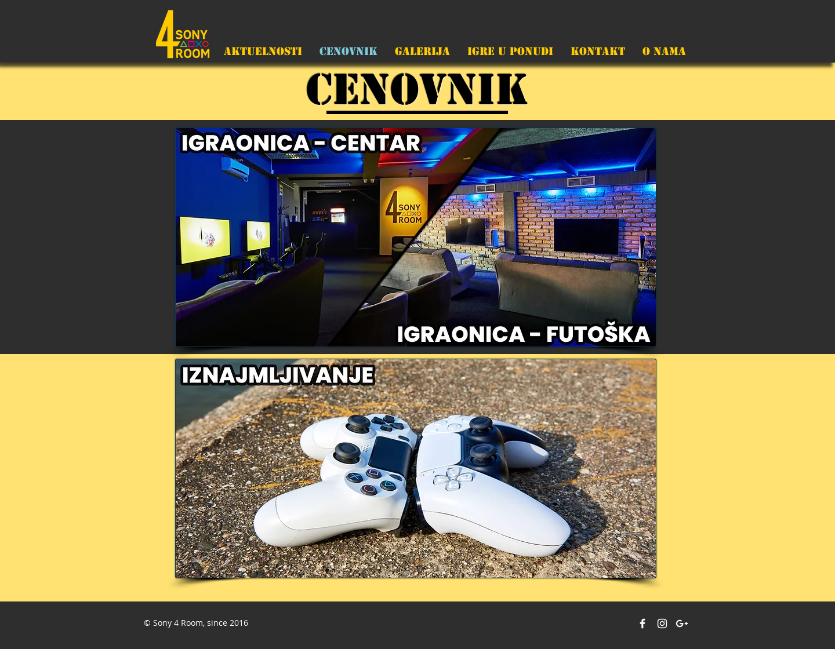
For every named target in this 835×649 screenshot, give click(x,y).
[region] (415, 237)
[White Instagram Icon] (662, 623)
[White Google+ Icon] (682, 623)
